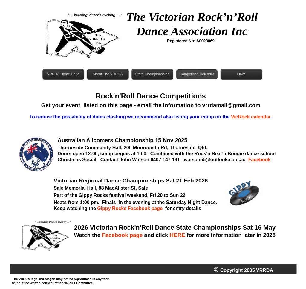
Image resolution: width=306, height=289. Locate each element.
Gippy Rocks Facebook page (130, 208)
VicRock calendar (251, 116)
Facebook (259, 159)
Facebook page (122, 235)
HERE (177, 235)
